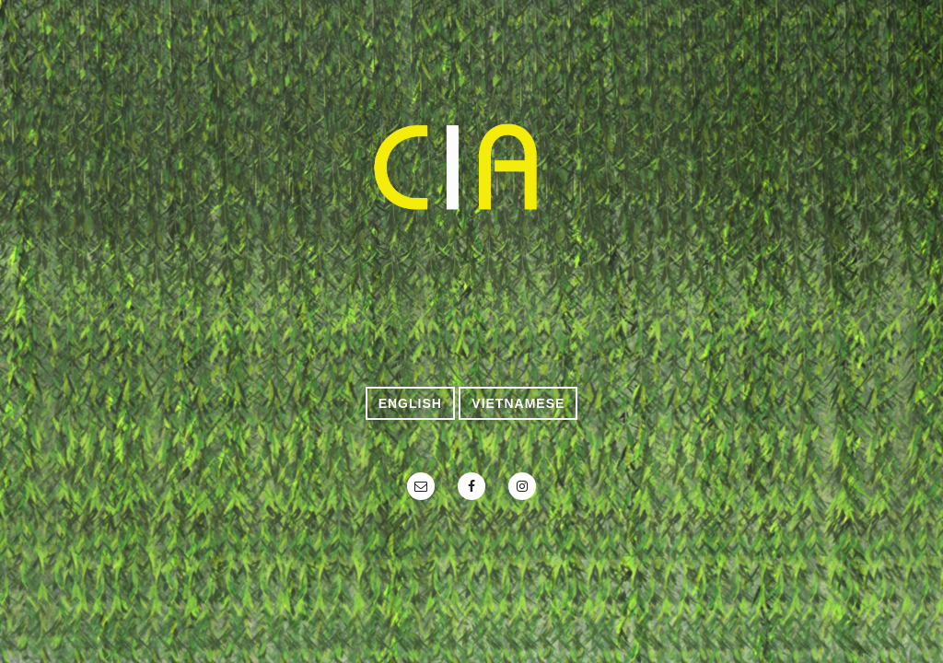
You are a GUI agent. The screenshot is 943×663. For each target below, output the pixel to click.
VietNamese (518, 403)
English (410, 403)
